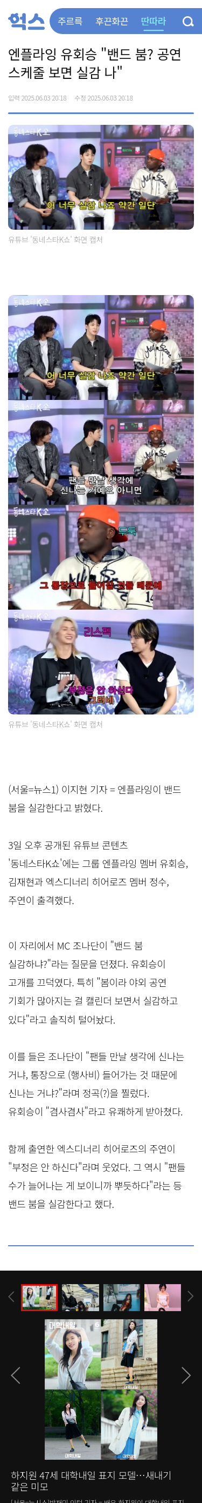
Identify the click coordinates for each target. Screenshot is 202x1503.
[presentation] (11, 1296)
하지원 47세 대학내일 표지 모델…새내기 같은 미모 (91, 1481)
